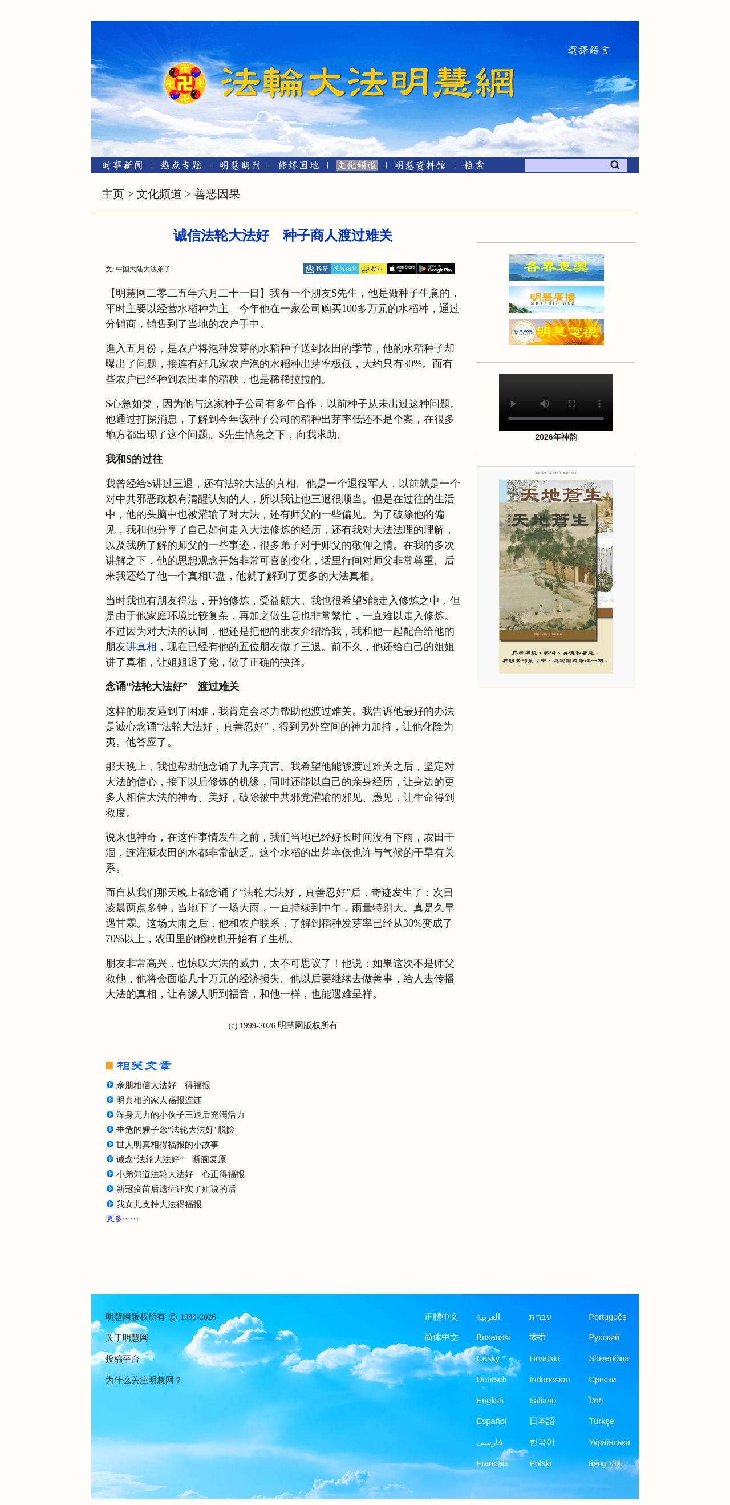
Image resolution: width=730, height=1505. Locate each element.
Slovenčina (609, 1358)
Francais (493, 1463)
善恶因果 (217, 194)
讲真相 (141, 646)
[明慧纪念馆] (420, 167)
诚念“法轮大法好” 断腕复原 (171, 1159)
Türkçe (601, 1421)
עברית (540, 1316)
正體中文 (441, 1316)
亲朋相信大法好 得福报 (163, 1085)
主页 (113, 194)
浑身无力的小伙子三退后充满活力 (180, 1114)
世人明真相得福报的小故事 (167, 1144)
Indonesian (549, 1379)
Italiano (542, 1400)
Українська (609, 1442)
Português (607, 1316)
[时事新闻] (118, 167)
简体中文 (441, 1337)
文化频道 (159, 194)
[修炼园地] (298, 167)
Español (491, 1421)
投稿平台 (123, 1359)
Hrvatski (544, 1358)
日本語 (542, 1421)
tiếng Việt (606, 1463)
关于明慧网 (127, 1337)
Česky (488, 1358)
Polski (540, 1463)
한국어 (542, 1442)
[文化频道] (357, 167)
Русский (604, 1337)
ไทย (596, 1400)
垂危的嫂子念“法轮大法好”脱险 (175, 1129)
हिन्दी (537, 1337)
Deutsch (492, 1379)
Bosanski (493, 1337)
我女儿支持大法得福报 (159, 1204)
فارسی (489, 1442)
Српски (602, 1379)
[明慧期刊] (240, 167)
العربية (488, 1316)
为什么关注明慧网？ (144, 1380)
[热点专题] (181, 167)
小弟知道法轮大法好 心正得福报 (180, 1174)
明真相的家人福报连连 (159, 1100)
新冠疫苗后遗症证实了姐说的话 (176, 1189)
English (490, 1400)
